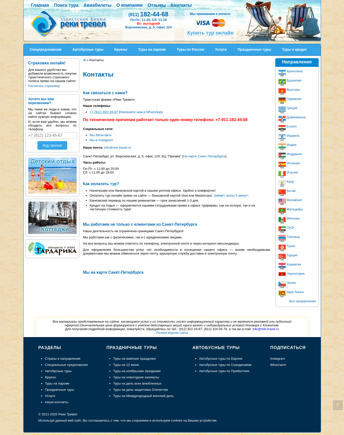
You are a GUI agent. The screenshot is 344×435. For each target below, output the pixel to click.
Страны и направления (62, 358)
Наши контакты (56, 402)
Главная (40, 5)
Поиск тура (66, 5)
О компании (129, 5)
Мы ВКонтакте (101, 135)
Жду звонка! (52, 145)
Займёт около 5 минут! (231, 195)
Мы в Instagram (101, 140)
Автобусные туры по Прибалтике (224, 371)
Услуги (50, 396)
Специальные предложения (66, 365)
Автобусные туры (58, 371)
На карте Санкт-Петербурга (204, 156)
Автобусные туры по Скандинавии (225, 365)
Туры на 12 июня (126, 365)
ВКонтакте (278, 365)
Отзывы (157, 5)
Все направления (302, 301)
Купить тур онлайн (210, 33)
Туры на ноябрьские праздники (137, 371)
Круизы (50, 377)
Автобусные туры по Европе (220, 358)
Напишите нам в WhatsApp (140, 112)
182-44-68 (148, 14)
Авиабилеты (97, 5)
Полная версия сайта (172, 333)
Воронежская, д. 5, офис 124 (148, 27)
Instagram (277, 358)
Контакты (181, 5)
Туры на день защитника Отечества (140, 390)
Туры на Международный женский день (143, 396)
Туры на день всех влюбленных (137, 383)
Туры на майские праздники (134, 358)
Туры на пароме (57, 383)
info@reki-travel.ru (117, 147)
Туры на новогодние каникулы (136, 377)
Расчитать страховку (44, 86)
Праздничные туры (59, 390)
